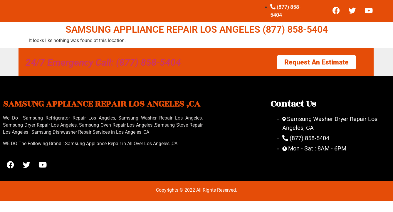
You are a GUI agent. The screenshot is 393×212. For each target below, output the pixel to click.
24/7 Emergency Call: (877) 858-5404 (103, 62)
